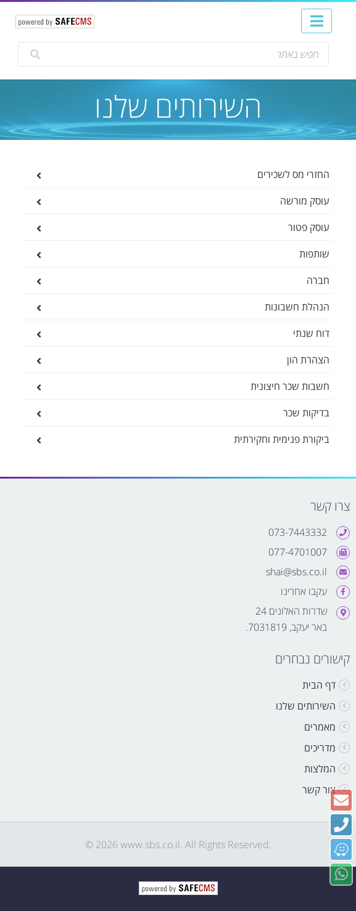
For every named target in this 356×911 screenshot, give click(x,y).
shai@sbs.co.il (296, 571)
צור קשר (319, 789)
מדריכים (320, 748)
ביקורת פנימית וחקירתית (187, 439)
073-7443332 (297, 532)
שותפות (187, 254)
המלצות (320, 768)
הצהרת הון (187, 359)
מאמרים (320, 727)
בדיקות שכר (187, 412)
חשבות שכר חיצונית (187, 386)
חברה (187, 280)
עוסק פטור (187, 227)
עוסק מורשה (187, 201)
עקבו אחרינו (304, 591)
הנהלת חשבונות (187, 307)
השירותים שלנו (306, 706)
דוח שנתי (187, 333)
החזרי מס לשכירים (187, 174)
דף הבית (319, 685)
